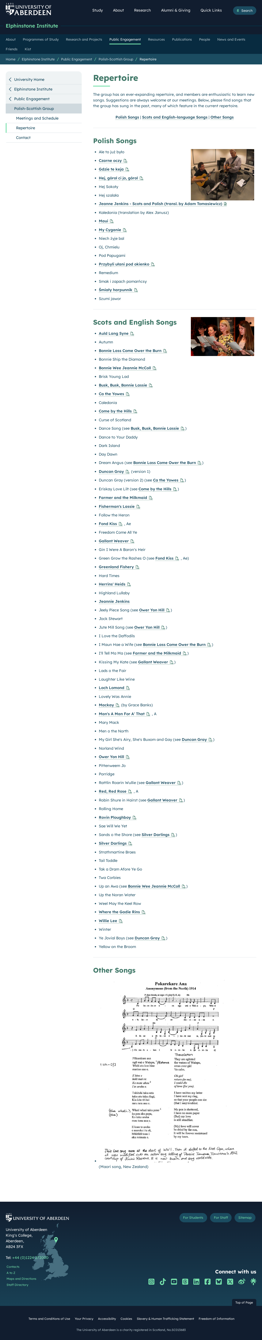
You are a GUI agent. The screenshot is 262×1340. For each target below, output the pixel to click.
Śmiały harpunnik (115, 290)
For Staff (217, 1218)
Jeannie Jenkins (114, 601)
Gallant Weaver (114, 541)
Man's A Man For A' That (122, 714)
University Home (29, 79)
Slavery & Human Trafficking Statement (165, 1318)
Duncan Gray (111, 471)
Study (99, 10)
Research (145, 10)
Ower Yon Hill (151, 610)
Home (10, 59)
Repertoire (148, 59)
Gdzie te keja (111, 169)
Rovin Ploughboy (115, 817)
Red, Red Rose (112, 791)
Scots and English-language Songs (175, 117)
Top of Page (244, 1303)
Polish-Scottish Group (116, 59)
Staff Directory (17, 1285)
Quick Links (214, 10)
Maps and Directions (21, 1279)
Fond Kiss (108, 523)
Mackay (106, 705)
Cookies (126, 1318)
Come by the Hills (115, 411)
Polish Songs (127, 117)
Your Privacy (84, 1318)
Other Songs (222, 117)
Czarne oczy (110, 160)
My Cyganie (110, 230)
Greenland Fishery (116, 567)
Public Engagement (76, 59)
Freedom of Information (216, 1318)
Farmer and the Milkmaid (123, 497)
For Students (185, 1218)
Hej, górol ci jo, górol (118, 178)
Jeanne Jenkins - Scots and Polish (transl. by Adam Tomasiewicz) (160, 203)
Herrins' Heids (112, 584)
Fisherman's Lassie (117, 506)
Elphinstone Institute (34, 26)
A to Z (11, 1273)
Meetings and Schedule (37, 118)
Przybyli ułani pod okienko (124, 264)
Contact (23, 137)
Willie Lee (108, 921)
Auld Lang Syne (114, 333)
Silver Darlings (156, 834)
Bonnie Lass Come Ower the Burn (130, 350)
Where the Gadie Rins (119, 912)
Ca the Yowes (111, 394)
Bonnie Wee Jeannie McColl (125, 368)
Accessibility (107, 1318)
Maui (103, 221)
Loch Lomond (111, 687)
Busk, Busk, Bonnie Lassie (123, 385)
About (121, 10)
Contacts (13, 1267)
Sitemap (243, 1218)
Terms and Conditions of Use (49, 1318)
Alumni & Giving (178, 10)
